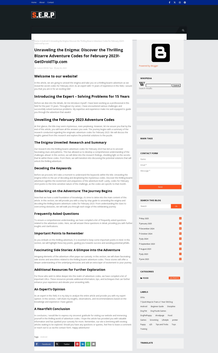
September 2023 (161, 244)
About (41, 2)
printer (175, 320)
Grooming (154, 320)
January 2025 (161, 223)
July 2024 (161, 238)
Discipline (171, 306)
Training (143, 329)
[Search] (155, 206)
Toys (174, 324)
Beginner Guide (157, 306)
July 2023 (161, 254)
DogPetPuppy (146, 315)
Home (33, 2)
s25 (150, 324)
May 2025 (161, 218)
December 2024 (161, 228)
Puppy (143, 324)
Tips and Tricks (162, 324)
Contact (50, 2)
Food (161, 278)
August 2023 (161, 249)
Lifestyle (165, 320)
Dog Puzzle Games (158, 311)
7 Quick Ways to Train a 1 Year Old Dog (156, 302)
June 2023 (161, 259)
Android (44, 41)
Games (143, 320)
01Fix (142, 297)
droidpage (159, 315)
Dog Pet (143, 311)
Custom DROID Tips (44, 68)
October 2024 (161, 233)
